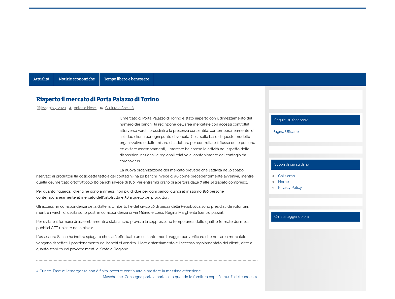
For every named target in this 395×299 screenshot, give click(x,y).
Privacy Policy (290, 187)
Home (283, 182)
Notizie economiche (77, 79)
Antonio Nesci (85, 108)
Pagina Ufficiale (286, 131)
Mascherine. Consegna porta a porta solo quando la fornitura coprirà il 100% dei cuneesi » (180, 277)
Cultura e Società (119, 108)
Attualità (41, 79)
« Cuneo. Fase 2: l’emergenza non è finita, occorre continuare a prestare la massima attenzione (118, 271)
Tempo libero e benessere (126, 79)
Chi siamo (286, 176)
